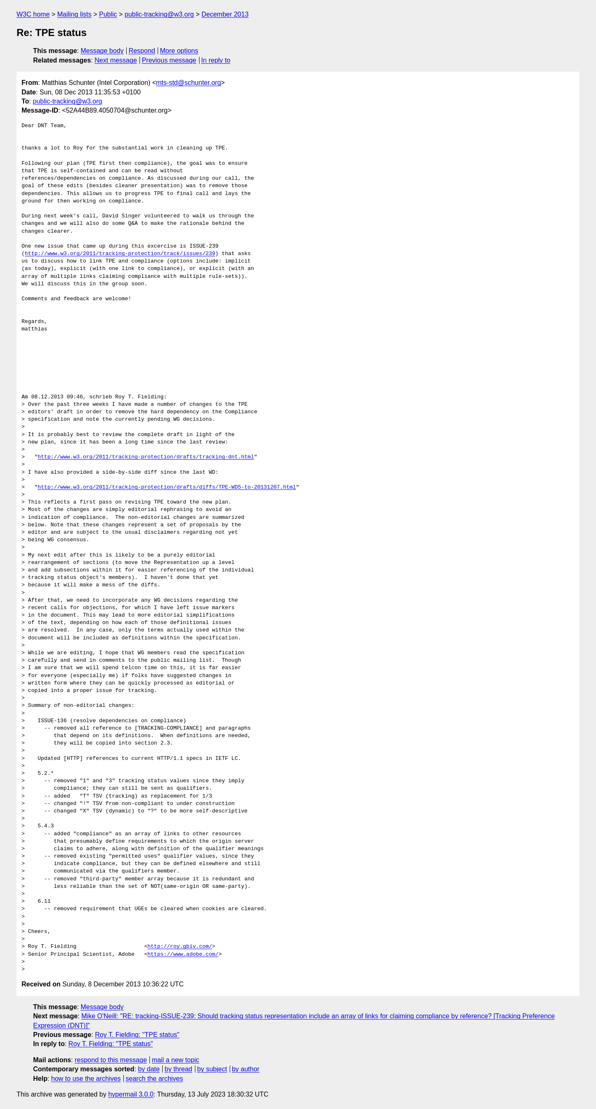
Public (108, 14)
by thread (178, 1069)
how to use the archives (86, 1078)
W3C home (33, 14)
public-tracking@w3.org (159, 14)
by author (246, 1069)
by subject (212, 1069)
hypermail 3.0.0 (130, 1094)
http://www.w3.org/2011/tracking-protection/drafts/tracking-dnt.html (146, 457)
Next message (116, 60)
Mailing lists (74, 14)
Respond (142, 50)
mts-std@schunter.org (188, 82)
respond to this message (110, 1059)
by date (148, 1069)
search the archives (154, 1078)
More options (179, 50)
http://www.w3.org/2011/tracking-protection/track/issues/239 (120, 254)
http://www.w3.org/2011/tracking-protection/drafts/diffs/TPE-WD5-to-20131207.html (167, 487)
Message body (102, 50)
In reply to (215, 60)
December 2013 (225, 14)
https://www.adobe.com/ (183, 954)
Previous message (169, 60)
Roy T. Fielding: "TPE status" (137, 1034)
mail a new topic (175, 1059)
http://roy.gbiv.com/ (179, 946)
